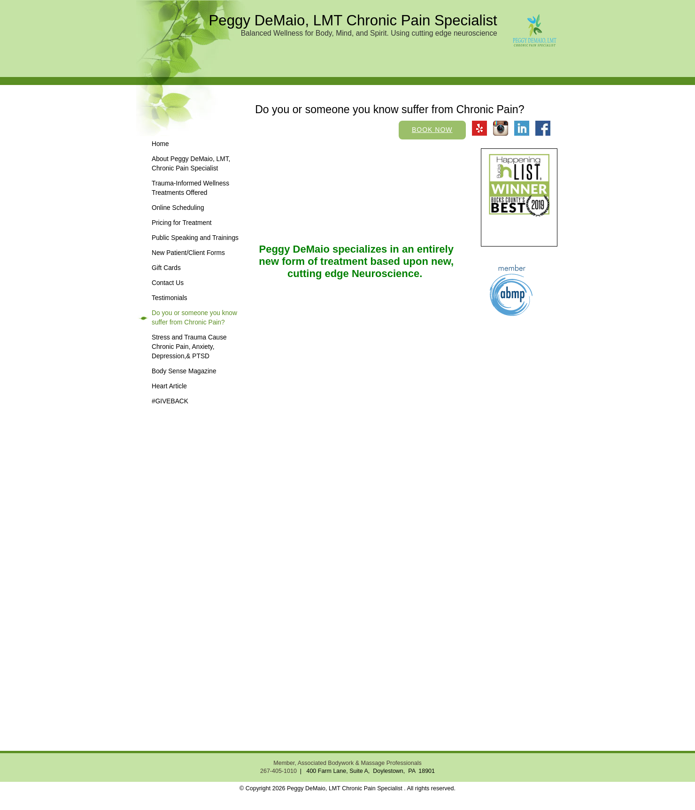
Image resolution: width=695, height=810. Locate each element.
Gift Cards (166, 267)
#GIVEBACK (170, 401)
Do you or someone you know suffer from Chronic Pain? (194, 317)
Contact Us (168, 282)
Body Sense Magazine (184, 371)
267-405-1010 (278, 771)
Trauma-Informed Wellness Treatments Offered (190, 188)
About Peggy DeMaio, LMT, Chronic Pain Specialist (191, 163)
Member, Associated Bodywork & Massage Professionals (347, 763)
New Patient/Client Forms (188, 252)
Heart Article (169, 386)
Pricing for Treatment (182, 222)
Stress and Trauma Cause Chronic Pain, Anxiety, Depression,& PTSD (189, 347)
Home (160, 143)
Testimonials (169, 297)
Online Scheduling (178, 207)
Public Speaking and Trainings (195, 237)
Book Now (432, 129)
